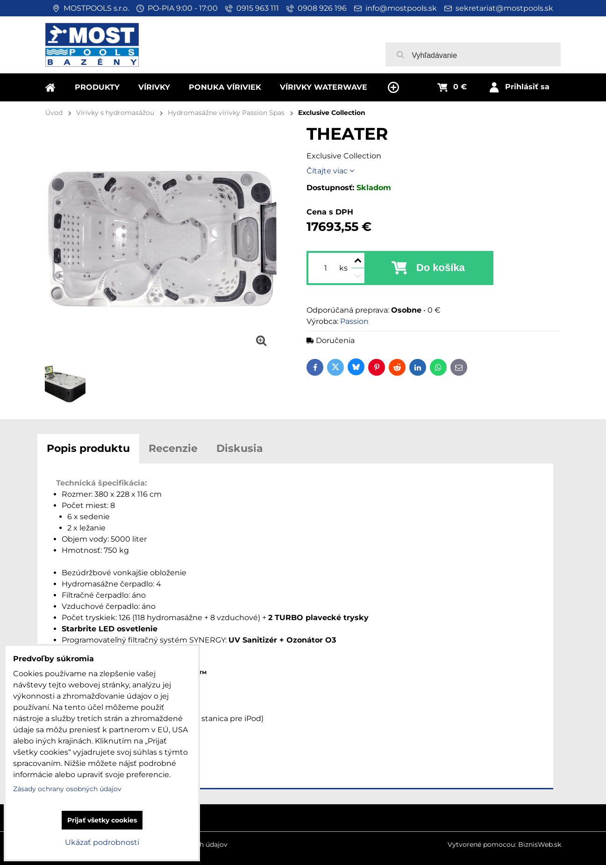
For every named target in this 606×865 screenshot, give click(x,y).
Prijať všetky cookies (102, 820)
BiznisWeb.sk (539, 844)
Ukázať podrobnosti (102, 842)
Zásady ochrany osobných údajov (67, 789)
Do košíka (440, 267)
